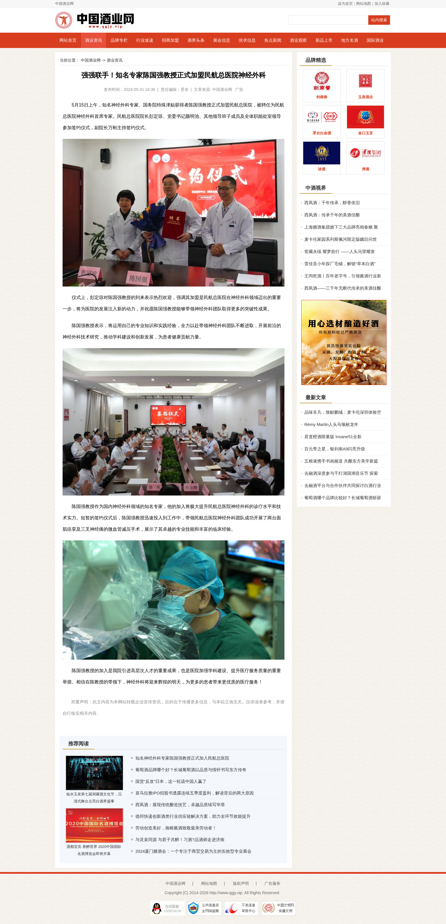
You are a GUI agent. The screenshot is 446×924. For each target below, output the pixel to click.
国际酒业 (375, 40)
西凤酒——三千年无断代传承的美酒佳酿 (342, 288)
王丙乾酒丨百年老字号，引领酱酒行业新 (342, 275)
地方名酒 (349, 40)
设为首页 (345, 3)
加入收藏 (382, 3)
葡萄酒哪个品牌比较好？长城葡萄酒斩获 (342, 497)
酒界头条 (196, 40)
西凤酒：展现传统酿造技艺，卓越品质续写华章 (180, 804)
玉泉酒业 (365, 97)
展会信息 (221, 40)
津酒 (365, 169)
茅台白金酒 (322, 133)
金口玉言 (365, 133)
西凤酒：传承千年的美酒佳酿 (332, 214)
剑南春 (321, 97)
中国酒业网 (64, 3)
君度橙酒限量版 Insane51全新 (333, 436)
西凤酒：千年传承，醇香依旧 (332, 202)
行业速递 (144, 40)
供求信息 (247, 40)
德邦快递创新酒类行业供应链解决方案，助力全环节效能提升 (193, 816)
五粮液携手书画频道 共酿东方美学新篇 (341, 461)
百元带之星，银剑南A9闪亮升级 (334, 448)
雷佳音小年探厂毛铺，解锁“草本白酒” (339, 263)
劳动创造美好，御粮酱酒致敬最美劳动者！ (175, 827)
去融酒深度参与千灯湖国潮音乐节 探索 (341, 473)
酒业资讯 (93, 40)
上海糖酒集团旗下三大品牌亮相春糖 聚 (341, 227)
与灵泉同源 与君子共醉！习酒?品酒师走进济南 (179, 839)
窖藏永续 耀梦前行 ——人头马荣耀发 (339, 251)
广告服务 (272, 883)
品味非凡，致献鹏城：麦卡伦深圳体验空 (342, 412)
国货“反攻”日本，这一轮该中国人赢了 (171, 781)
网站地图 (363, 3)
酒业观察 (298, 40)
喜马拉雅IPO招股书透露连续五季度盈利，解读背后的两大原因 (194, 793)
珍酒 (321, 169)
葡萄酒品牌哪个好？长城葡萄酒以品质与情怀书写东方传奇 (190, 769)
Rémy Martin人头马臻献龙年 (331, 424)
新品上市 (324, 40)
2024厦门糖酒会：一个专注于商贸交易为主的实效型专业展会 (193, 851)
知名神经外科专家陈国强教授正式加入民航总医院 (182, 758)
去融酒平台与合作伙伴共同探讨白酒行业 (342, 485)
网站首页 (68, 40)
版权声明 (241, 883)
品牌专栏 (119, 40)
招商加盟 (170, 40)
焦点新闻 (272, 40)
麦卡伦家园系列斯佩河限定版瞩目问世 (340, 239)
